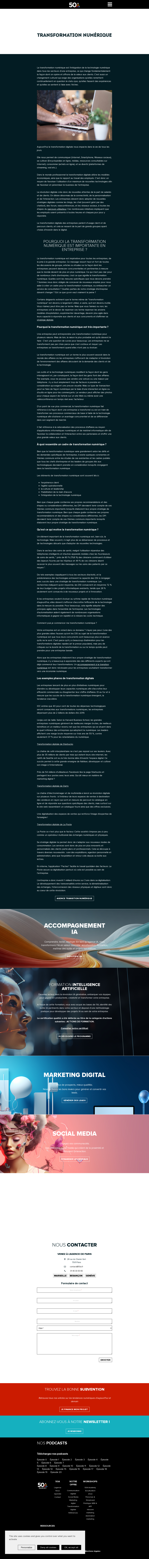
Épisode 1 (54, 1459)
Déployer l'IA (74, 956)
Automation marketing (90, 1517)
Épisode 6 (46, 1462)
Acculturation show (90, 1492)
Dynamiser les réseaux (74, 1159)
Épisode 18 (101, 1469)
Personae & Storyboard (90, 1498)
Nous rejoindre (57, 1492)
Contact (57, 1497)
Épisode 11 (81, 1465)
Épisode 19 (42, 1472)
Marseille (60, 1275)
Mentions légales (92, 1551)
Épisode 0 (42, 1459)
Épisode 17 (88, 1469)
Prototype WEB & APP (90, 1504)
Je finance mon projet (74, 1409)
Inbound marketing (90, 1511)
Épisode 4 (93, 1459)
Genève (90, 1275)
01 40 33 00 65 (76, 1271)
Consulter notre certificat (74, 1028)
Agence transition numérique (74, 898)
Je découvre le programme (74, 1036)
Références (73, 1513)
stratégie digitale (45, 320)
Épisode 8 (42, 1465)
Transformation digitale (73, 1508)
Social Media (73, 1497)
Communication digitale (73, 1492)
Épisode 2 (67, 1459)
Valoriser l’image (74, 1221)
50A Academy (90, 1487)
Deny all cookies (48, 1547)
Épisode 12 (94, 1465)
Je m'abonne (74, 1431)
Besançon (76, 1275)
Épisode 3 (80, 1459)
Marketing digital (73, 1501)
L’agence (57, 1487)
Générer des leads (74, 1100)
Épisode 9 (54, 1465)
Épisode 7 (59, 1462)
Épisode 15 (61, 1469)
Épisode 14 (47, 1469)
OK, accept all (71, 1547)
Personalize (26, 1547)
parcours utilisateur (57, 209)
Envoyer (106, 1360)
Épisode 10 (67, 1465)
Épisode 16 (74, 1469)
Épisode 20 (56, 1472)
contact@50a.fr (76, 1267)
